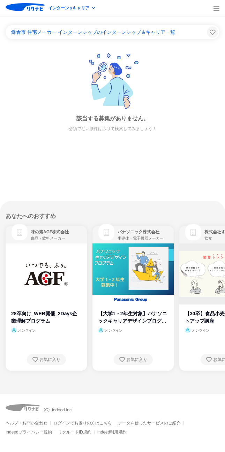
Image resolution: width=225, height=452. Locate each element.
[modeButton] (72, 8)
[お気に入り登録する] (46, 359)
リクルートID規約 (74, 432)
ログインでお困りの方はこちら (82, 423)
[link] (19, 232)
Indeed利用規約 (112, 432)
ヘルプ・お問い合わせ (26, 423)
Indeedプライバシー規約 (29, 432)
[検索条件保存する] (212, 32)
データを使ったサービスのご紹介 (149, 423)
